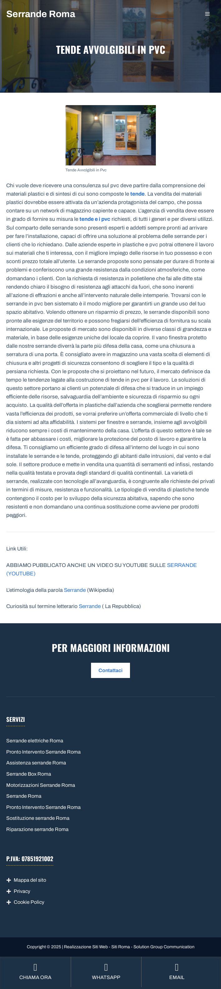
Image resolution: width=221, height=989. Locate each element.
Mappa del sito (30, 880)
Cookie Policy (29, 902)
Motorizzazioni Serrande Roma (40, 785)
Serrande (75, 590)
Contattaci (110, 670)
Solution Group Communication (164, 947)
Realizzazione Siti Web (86, 947)
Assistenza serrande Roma (36, 762)
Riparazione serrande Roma (37, 829)
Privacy (22, 891)
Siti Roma (120, 947)
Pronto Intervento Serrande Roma (43, 752)
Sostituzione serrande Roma (38, 818)
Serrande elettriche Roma (34, 740)
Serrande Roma (40, 14)
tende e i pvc (94, 219)
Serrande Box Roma (28, 774)
